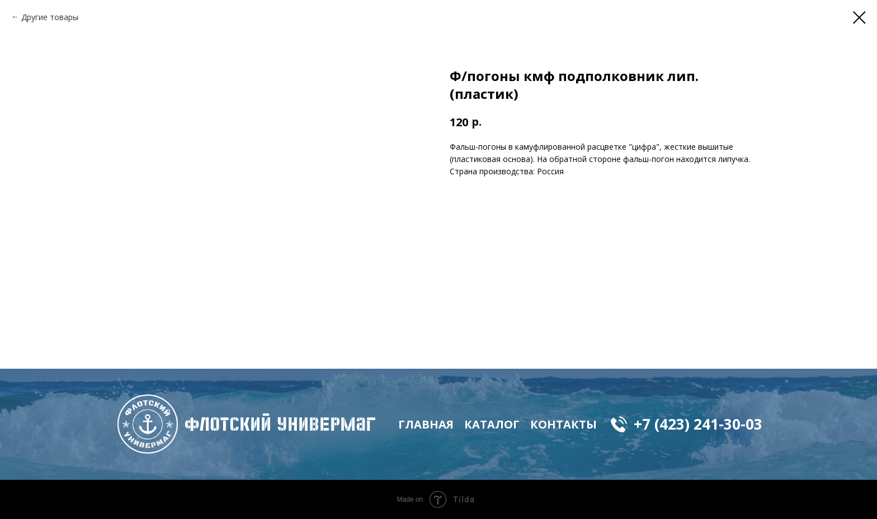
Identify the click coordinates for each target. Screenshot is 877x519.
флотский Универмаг (280, 424)
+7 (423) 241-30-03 (698, 424)
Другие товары (49, 17)
